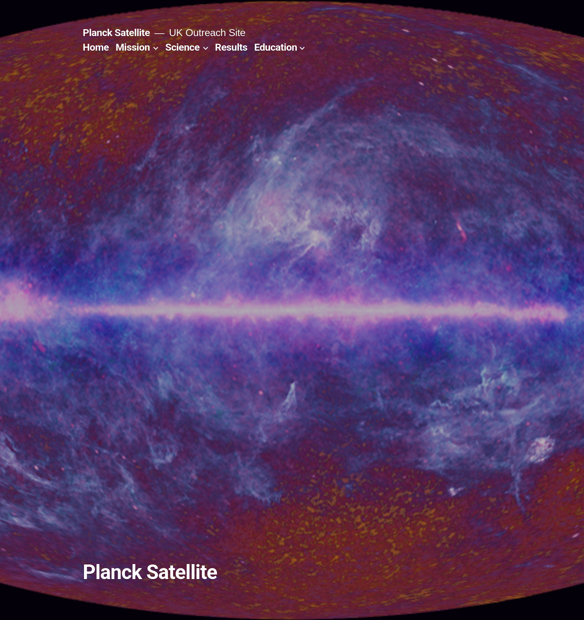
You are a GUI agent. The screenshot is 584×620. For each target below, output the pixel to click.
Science (182, 47)
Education (275, 47)
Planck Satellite (116, 32)
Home (96, 47)
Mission (133, 47)
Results (231, 47)
